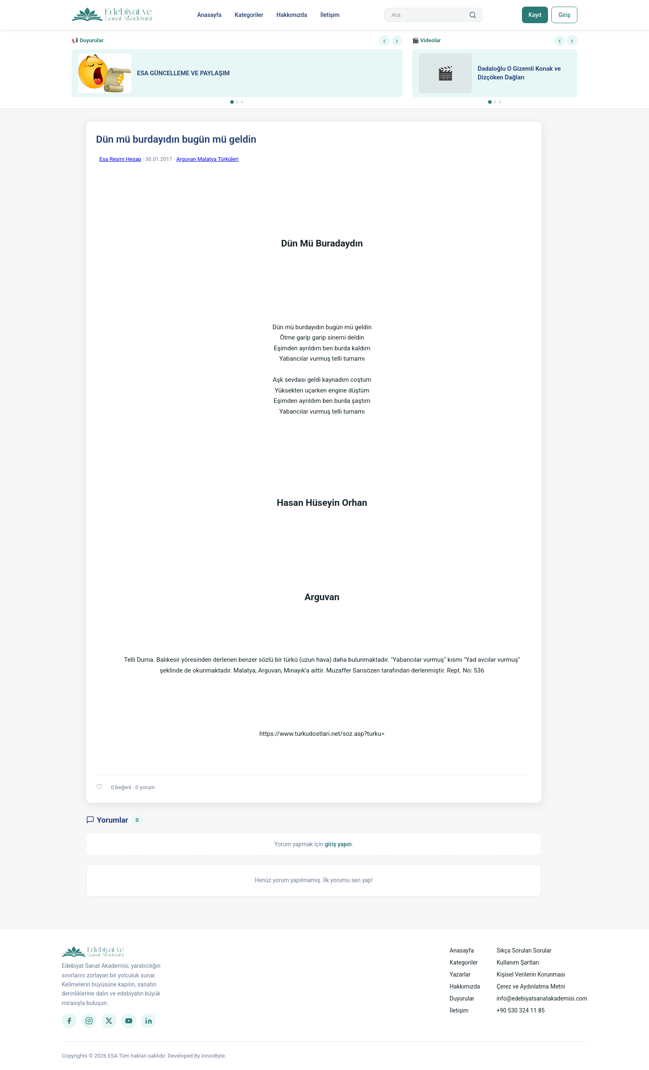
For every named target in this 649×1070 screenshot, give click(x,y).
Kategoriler (249, 15)
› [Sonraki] (397, 40)
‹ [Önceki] (384, 40)
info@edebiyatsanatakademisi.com (542, 998)
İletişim (329, 15)
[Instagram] (89, 1020)
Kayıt (535, 15)
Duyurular (461, 998)
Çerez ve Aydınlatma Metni (531, 986)
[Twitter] (108, 1020)
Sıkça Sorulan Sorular (524, 950)
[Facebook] (69, 1020)
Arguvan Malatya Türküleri (207, 159)
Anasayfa (209, 15)
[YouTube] (128, 1020)
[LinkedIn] (148, 1020)
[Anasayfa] (112, 14)
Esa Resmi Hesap (120, 159)
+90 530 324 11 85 (521, 1010)
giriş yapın (338, 844)
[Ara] (472, 15)
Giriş (564, 15)
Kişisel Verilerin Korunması (531, 974)
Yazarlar (460, 974)
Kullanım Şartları (518, 962)
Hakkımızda (291, 15)
